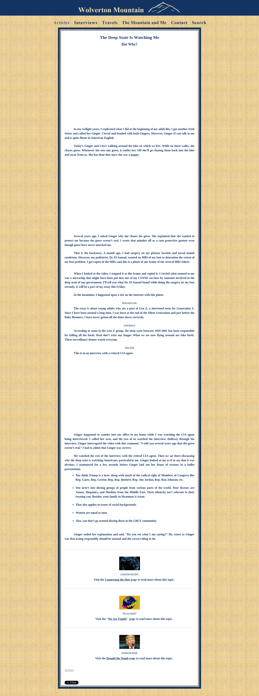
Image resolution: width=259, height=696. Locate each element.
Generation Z (129, 325)
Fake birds (129, 347)
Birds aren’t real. (129, 303)
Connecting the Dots (130, 574)
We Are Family (129, 613)
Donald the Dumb (129, 652)
